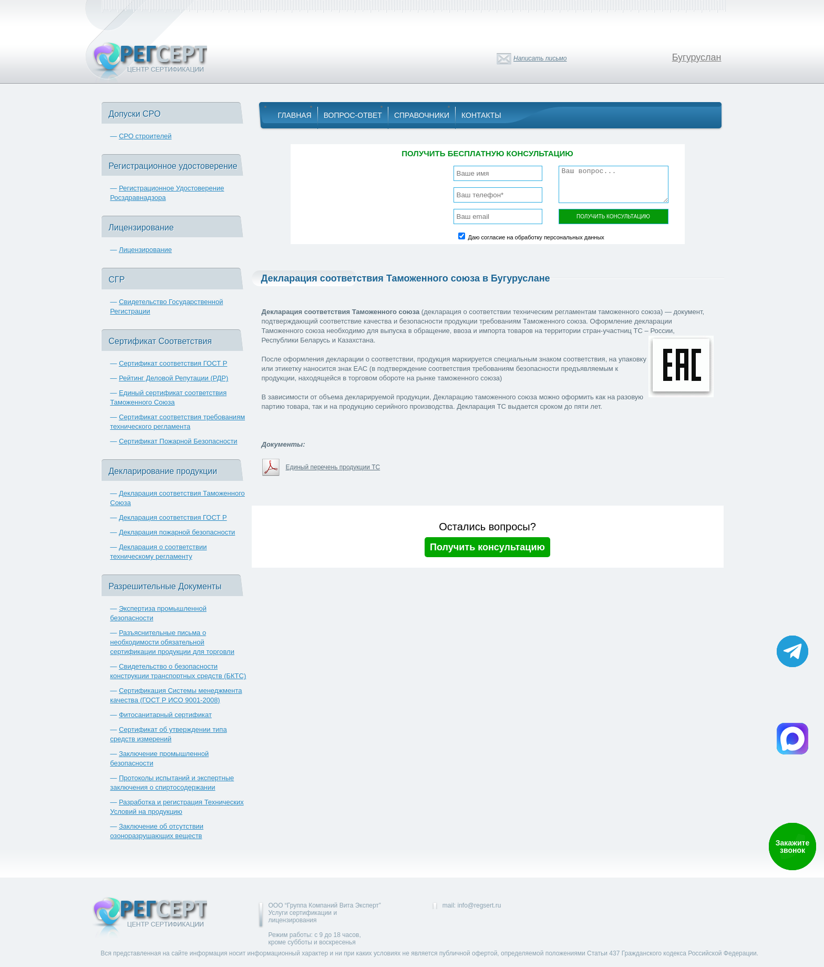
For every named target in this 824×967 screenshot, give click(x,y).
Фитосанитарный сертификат (165, 715)
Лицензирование (145, 250)
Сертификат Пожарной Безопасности (178, 441)
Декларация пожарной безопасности (177, 532)
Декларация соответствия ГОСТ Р (173, 517)
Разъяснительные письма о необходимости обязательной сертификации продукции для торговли (172, 642)
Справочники (421, 115)
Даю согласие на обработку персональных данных (536, 237)
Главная (295, 115)
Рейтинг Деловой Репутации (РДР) (173, 378)
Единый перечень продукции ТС (333, 467)
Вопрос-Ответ (353, 115)
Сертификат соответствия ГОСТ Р (173, 363)
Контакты (481, 115)
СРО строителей (145, 136)
